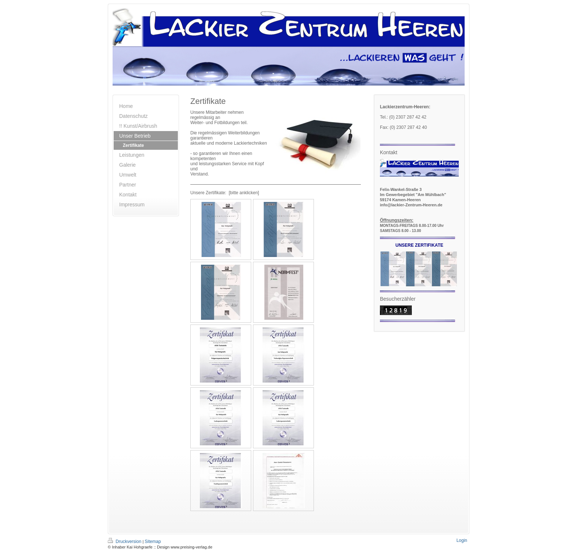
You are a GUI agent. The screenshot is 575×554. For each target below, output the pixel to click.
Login (462, 540)
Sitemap (153, 541)
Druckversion (125, 541)
